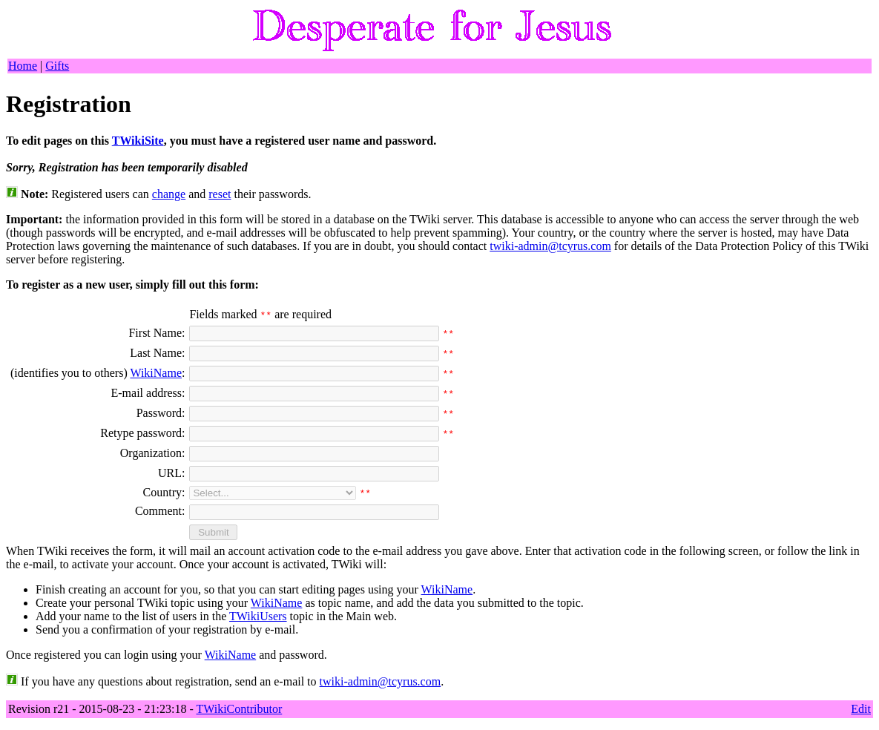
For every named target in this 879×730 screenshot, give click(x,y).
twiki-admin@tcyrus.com (550, 246)
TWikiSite (138, 140)
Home (22, 65)
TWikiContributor (239, 709)
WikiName (156, 372)
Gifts (57, 65)
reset (219, 194)
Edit (861, 709)
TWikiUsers (258, 616)
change (168, 194)
